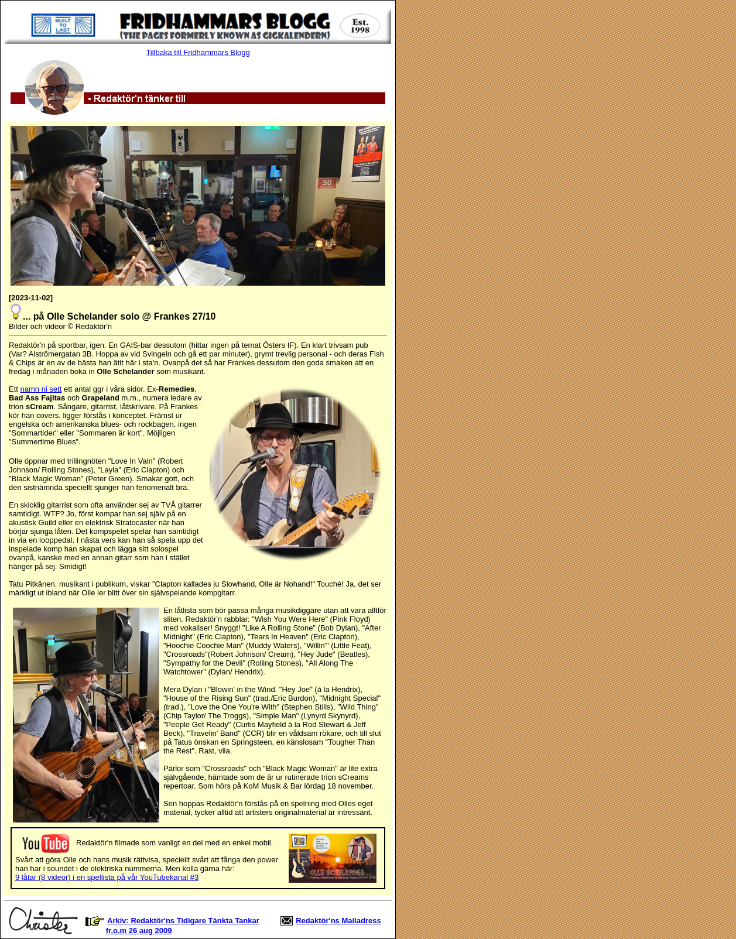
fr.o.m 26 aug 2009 (139, 930)
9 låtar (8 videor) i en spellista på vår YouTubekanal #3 (106, 877)
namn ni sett (41, 389)
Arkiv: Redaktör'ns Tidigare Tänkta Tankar (183, 920)
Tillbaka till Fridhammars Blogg (197, 52)
